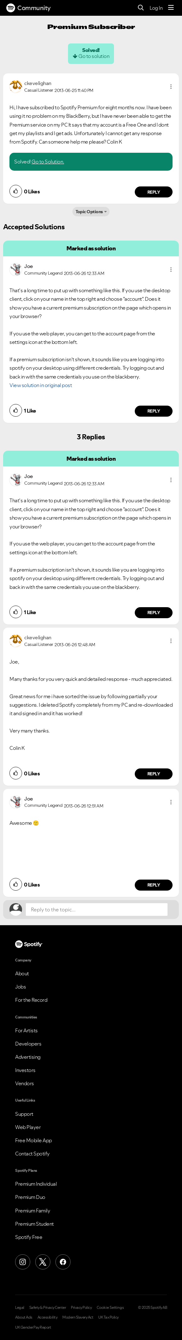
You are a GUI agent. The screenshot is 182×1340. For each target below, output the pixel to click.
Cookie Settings (110, 1307)
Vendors (24, 1083)
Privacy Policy (81, 1307)
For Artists (26, 1030)
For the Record (31, 999)
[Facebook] (63, 1261)
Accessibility (47, 1317)
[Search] (141, 8)
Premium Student (34, 1223)
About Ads (23, 1317)
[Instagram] (22, 1261)
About (22, 973)
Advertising (28, 1056)
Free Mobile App (33, 1140)
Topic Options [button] (89, 211)
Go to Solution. (47, 161)
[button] (171, 86)
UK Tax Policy (108, 1317)
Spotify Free (28, 1237)
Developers (28, 1043)
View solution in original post (40, 385)
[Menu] (171, 8)
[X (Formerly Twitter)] (42, 1261)
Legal (19, 1307)
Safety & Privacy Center (47, 1307)
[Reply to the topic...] (97, 909)
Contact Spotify (32, 1153)
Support (24, 1113)
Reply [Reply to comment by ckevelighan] (153, 192)
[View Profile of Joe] (28, 266)
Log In (156, 7)
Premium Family (32, 1210)
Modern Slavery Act (77, 1317)
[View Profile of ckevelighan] (37, 83)
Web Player (28, 1127)
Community (28, 7)
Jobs (20, 986)
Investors (25, 1070)
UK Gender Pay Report (33, 1327)
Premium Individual (36, 1183)
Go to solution (93, 56)
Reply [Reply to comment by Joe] (153, 411)
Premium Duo (30, 1197)
